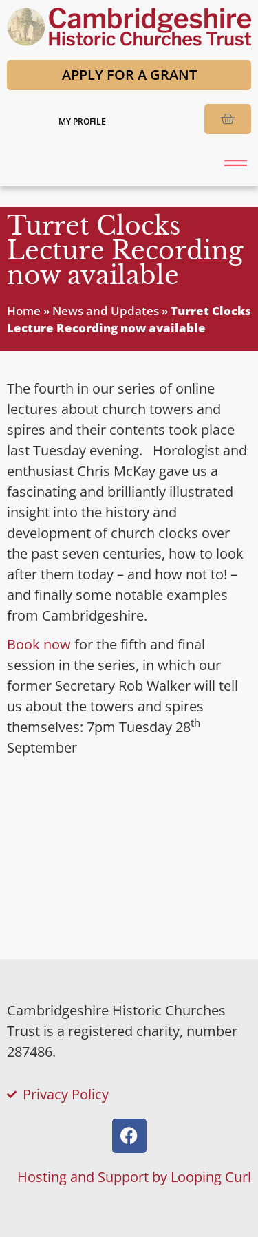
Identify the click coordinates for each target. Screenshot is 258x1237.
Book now (39, 644)
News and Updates (105, 311)
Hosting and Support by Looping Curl (134, 1177)
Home (24, 311)
